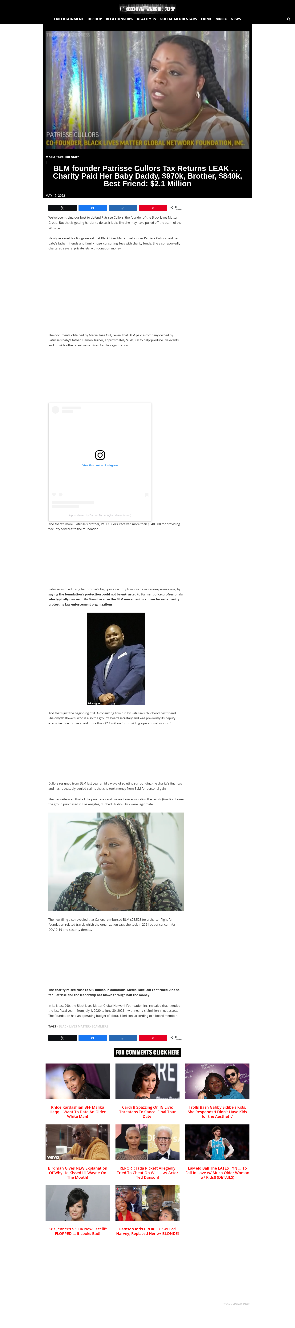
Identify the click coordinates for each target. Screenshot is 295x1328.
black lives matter (74, 1026)
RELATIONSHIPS (119, 19)
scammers (100, 1026)
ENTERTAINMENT (69, 19)
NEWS (236, 19)
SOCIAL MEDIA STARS (178, 19)
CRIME (206, 19)
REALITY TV (146, 19)
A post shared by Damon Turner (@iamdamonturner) (100, 515)
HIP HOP (94, 19)
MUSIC (221, 19)
